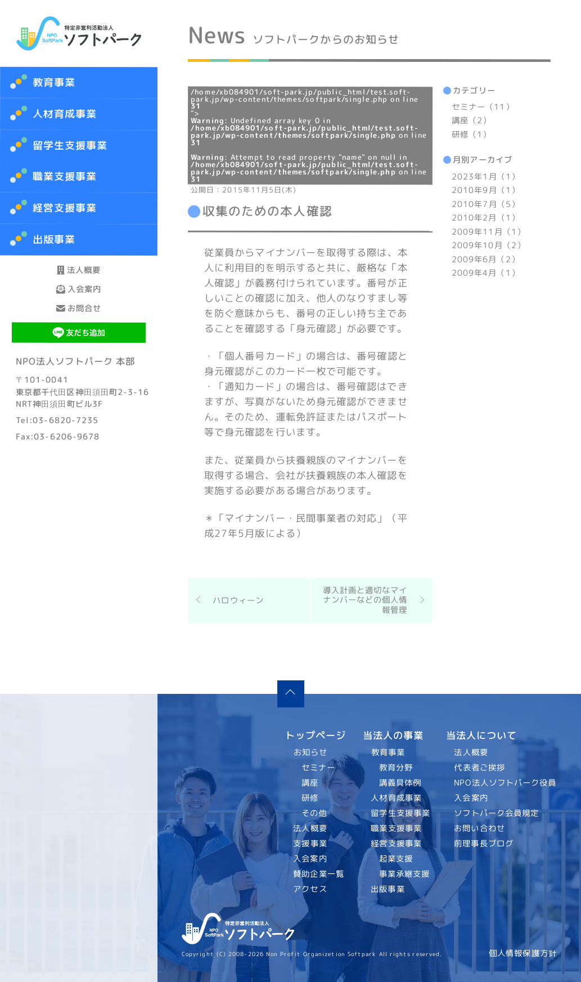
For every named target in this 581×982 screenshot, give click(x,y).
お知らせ (310, 752)
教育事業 (54, 82)
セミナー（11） (483, 107)
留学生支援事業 (400, 812)
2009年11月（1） (488, 231)
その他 (314, 812)
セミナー (318, 767)
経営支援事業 (396, 843)
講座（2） (471, 121)
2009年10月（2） (488, 245)
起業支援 (395, 858)
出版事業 (387, 888)
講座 (309, 782)
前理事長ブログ (484, 843)
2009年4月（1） (486, 273)
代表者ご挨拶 (480, 767)
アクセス (310, 889)
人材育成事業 (65, 114)
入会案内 (78, 319)
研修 (309, 797)
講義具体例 (400, 782)
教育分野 (395, 767)
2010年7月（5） (486, 204)
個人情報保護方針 (523, 953)
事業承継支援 (404, 873)
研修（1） (471, 134)
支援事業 (310, 843)
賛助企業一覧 (319, 874)
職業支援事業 (396, 827)
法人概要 (79, 280)
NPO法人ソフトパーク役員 (505, 782)
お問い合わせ (480, 827)
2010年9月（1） (486, 190)
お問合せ (78, 359)
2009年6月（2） (486, 259)
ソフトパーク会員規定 (496, 812)
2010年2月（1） (486, 217)
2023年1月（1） (486, 176)
